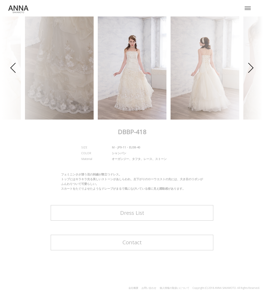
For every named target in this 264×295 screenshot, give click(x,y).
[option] (132, 68)
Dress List (132, 212)
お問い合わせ (148, 288)
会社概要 (133, 288)
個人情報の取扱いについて (174, 288)
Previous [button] (13, 68)
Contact (132, 242)
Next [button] (251, 68)
